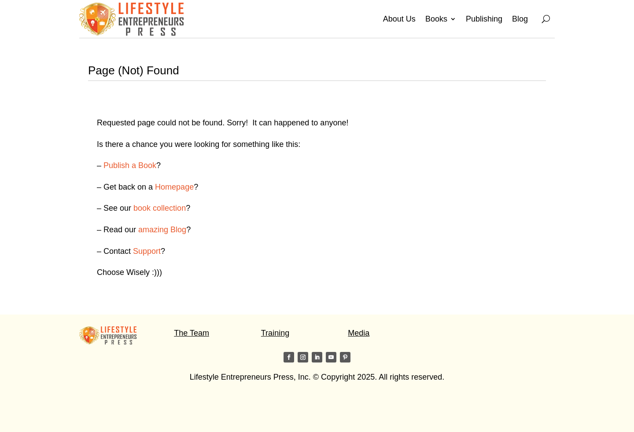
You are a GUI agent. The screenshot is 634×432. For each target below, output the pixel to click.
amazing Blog (162, 229)
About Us (399, 19)
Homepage (174, 187)
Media (358, 333)
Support (147, 251)
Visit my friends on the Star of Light (140, 411)
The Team (191, 333)
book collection (159, 208)
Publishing (484, 19)
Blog (520, 19)
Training (275, 333)
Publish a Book (129, 165)
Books (436, 19)
